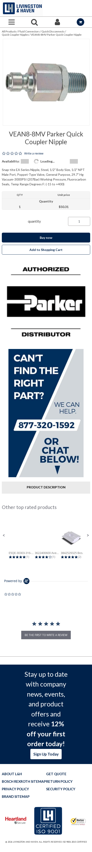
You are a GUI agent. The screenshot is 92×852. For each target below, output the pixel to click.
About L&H (12, 774)
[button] (4, 535)
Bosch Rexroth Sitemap (24, 781)
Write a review (33, 153)
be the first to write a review (46, 635)
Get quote (56, 774)
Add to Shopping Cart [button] (46, 250)
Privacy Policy (15, 789)
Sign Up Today (46, 754)
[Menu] (11, 22)
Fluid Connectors (29, 31)
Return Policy (59, 781)
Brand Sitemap (15, 797)
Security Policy (60, 789)
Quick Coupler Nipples (15, 34)
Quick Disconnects (53, 31)
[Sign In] (57, 22)
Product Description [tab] (46, 487)
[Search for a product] (34, 22)
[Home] (22, 8)
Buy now (46, 238)
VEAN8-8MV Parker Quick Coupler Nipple (56, 34)
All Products (9, 31)
